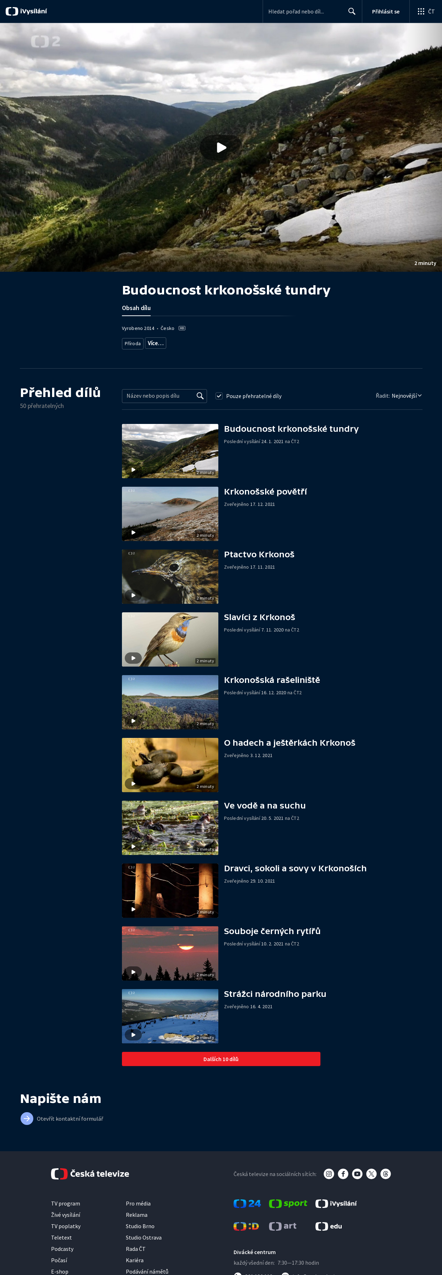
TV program (65, 1200)
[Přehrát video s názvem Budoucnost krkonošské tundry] (221, 147)
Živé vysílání (65, 1211)
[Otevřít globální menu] (425, 11)
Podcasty (62, 1245)
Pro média (138, 1200)
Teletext (61, 1234)
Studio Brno (140, 1223)
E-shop (59, 1268)
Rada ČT (136, 1245)
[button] (221, 147)
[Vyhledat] (200, 393)
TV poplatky (65, 1223)
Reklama (136, 1211)
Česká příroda (246, 341)
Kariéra (135, 1257)
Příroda (133, 341)
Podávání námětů (147, 1268)
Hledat (350, 14)
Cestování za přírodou (203, 341)
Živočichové (160, 341)
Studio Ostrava (144, 1234)
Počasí (59, 1257)
